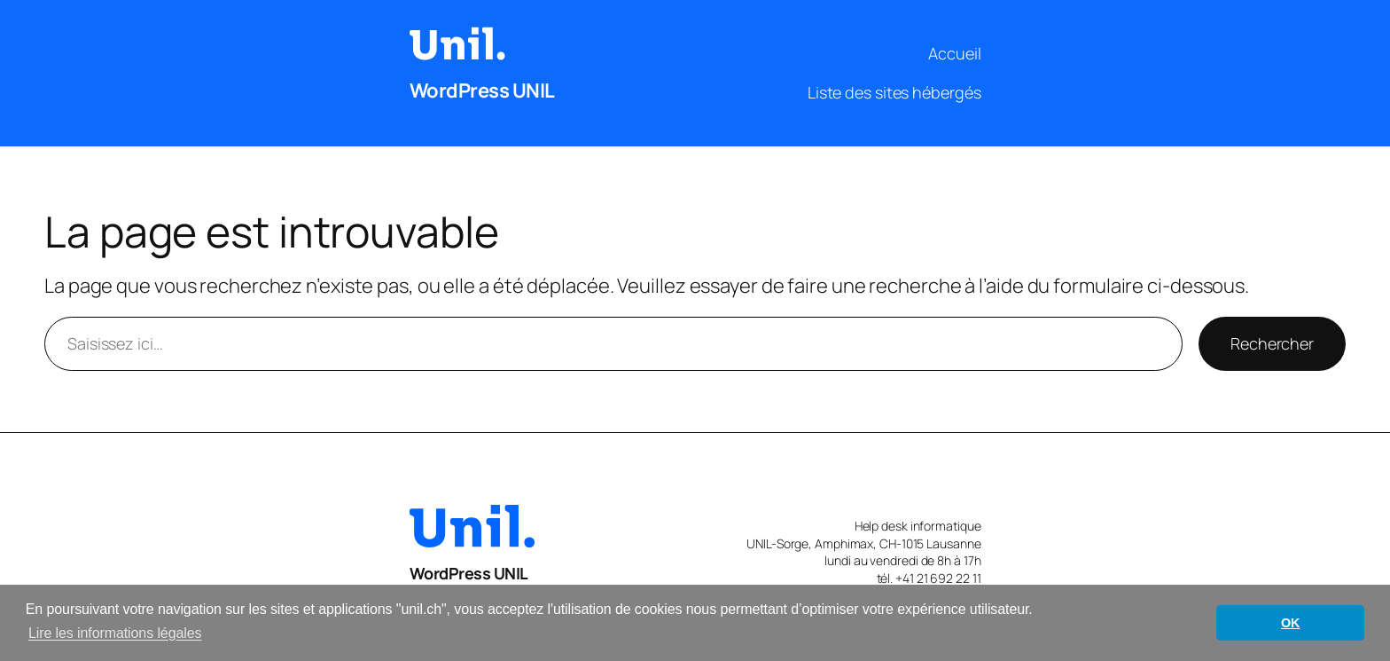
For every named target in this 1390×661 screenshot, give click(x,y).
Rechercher (1272, 343)
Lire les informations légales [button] (114, 633)
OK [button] (1290, 623)
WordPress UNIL (482, 90)
